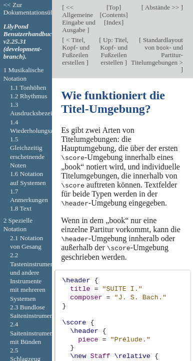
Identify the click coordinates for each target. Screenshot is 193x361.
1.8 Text (21, 208)
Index (113, 22)
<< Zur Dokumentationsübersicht (38, 8)
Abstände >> (162, 7)
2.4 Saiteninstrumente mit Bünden (34, 332)
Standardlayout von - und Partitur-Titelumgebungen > (157, 51)
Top (113, 7)
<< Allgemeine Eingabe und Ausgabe (79, 19)
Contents (114, 15)
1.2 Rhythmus (28, 96)
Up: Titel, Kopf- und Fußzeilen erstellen (114, 51)
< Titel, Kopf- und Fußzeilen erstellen (76, 51)
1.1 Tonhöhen (28, 87)
